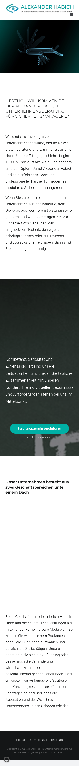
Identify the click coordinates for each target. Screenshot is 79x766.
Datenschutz (37, 740)
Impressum (55, 740)
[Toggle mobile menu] (72, 15)
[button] (6, 759)
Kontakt (21, 740)
